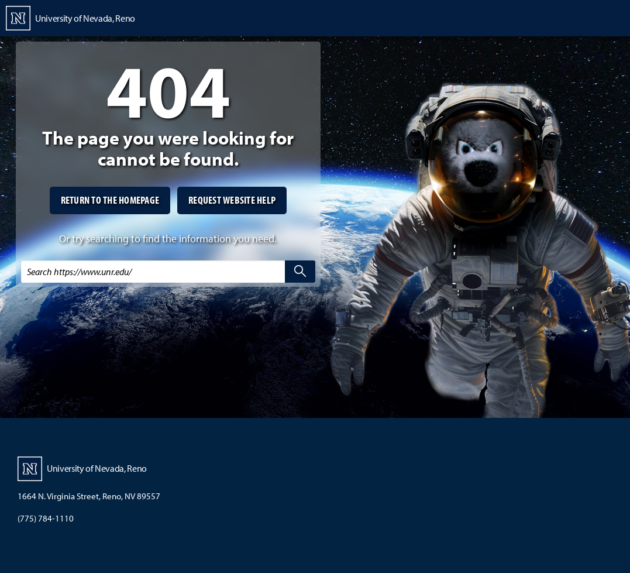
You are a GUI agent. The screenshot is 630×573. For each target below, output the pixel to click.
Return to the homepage (110, 200)
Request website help (232, 200)
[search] (300, 271)
